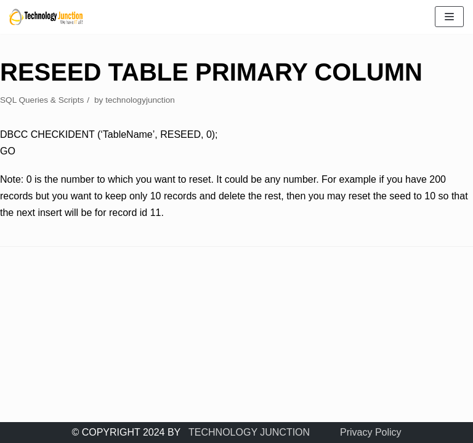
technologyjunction (140, 100)
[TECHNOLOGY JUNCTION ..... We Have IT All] (46, 17)
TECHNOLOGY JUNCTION (249, 432)
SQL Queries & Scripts (42, 100)
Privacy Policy (371, 432)
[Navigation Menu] (449, 16)
